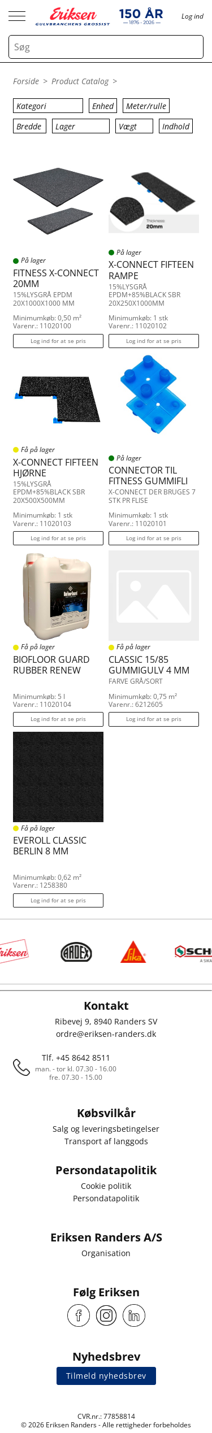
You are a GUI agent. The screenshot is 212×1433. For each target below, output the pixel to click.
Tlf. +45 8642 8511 (76, 1057)
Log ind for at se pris (58, 341)
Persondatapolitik (106, 1198)
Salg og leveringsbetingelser (106, 1128)
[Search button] (191, 46)
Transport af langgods (106, 1141)
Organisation (106, 1253)
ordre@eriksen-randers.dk (106, 1033)
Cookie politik (106, 1185)
